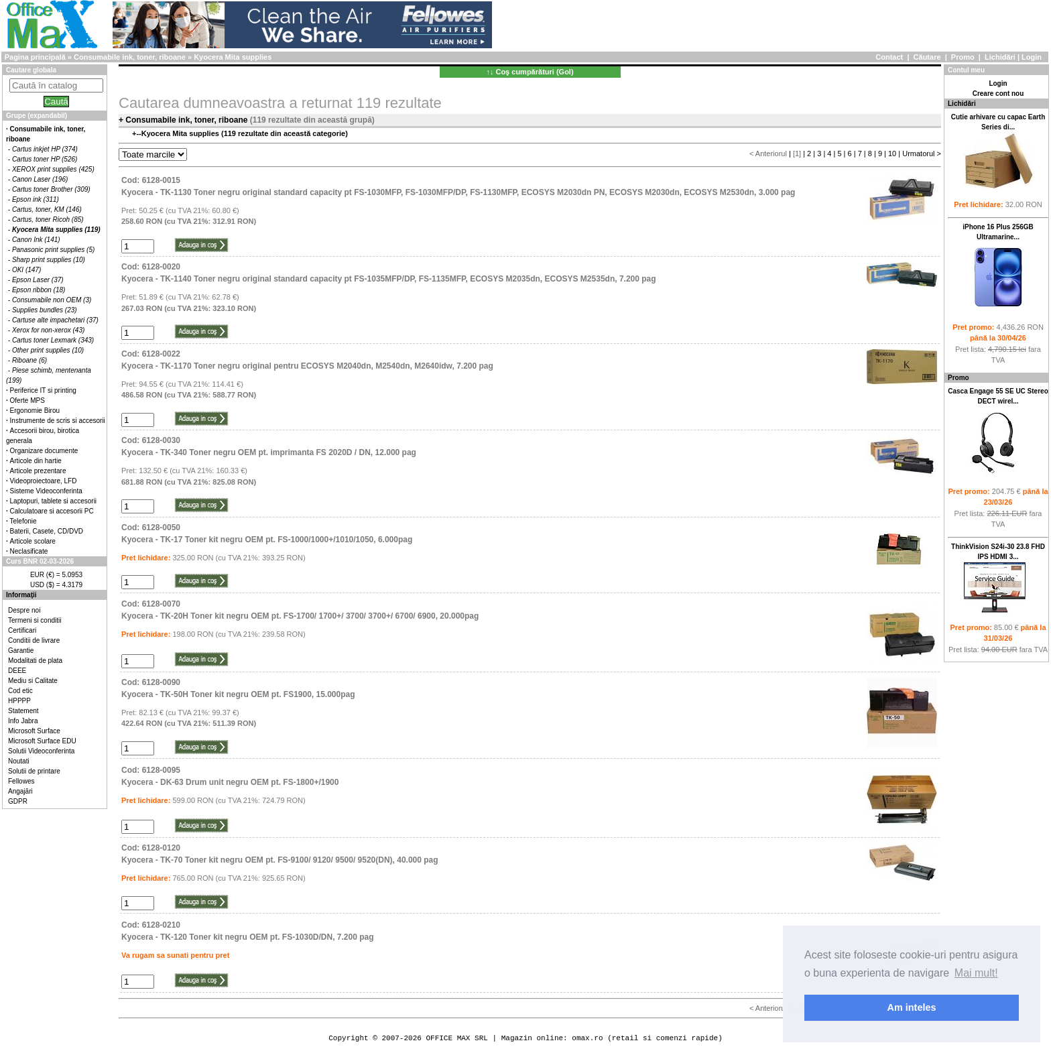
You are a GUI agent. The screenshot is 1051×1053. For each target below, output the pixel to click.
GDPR (17, 801)
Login (1032, 57)
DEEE (17, 670)
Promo (963, 57)
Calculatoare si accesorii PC (52, 511)
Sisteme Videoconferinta (46, 491)
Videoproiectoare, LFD (43, 481)
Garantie (21, 650)
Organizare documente (44, 450)
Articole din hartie (36, 460)
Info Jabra (23, 721)
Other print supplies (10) (48, 350)
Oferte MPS (27, 400)
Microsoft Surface (34, 731)
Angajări (20, 791)
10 (892, 153)
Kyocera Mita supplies (232, 57)
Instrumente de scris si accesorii (57, 420)
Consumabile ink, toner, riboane (130, 57)
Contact (889, 57)
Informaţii (21, 595)
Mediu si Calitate (33, 680)
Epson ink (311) (35, 199)
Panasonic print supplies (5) (53, 249)
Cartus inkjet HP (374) (45, 149)
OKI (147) (26, 269)
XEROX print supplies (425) (53, 169)
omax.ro (587, 1038)
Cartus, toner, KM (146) (47, 209)
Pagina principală (35, 57)
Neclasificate (29, 551)
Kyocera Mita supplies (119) (56, 229)
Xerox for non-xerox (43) (48, 330)
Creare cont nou (998, 93)
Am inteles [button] (911, 1007)
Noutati (18, 761)
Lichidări (1000, 57)
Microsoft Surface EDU (42, 741)
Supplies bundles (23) (44, 310)
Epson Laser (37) (38, 280)
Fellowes (21, 781)
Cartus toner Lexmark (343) (53, 340)
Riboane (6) (29, 360)
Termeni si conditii (34, 620)
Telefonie (23, 521)
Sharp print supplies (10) (48, 259)
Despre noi (24, 610)
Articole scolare (33, 541)
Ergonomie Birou (35, 410)
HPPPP (19, 700)
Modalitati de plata (35, 660)
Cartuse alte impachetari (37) (55, 320)
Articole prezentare (38, 471)
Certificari (22, 630)
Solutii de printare (34, 771)
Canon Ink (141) (36, 239)
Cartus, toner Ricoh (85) (48, 219)
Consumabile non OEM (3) (51, 300)
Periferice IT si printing (43, 390)
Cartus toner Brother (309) (51, 189)
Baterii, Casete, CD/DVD (46, 531)
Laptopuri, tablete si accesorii (53, 501)
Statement (23, 711)
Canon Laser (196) (40, 179)
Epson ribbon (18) (39, 290)
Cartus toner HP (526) (44, 159)
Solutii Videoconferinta (41, 751)
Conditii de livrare (34, 640)
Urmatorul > (921, 153)
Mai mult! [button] (976, 973)
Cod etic (20, 690)
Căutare (927, 57)
